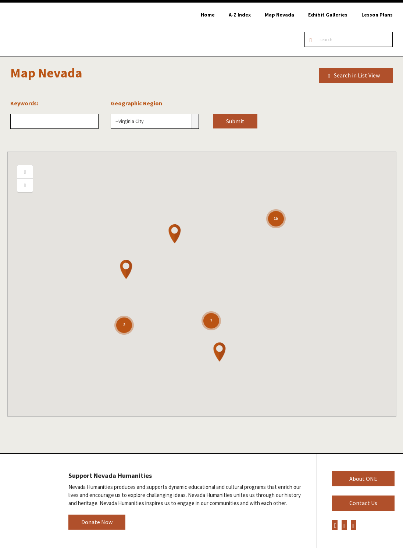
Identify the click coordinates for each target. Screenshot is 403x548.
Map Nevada (279, 14)
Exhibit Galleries (327, 14)
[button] (175, 233)
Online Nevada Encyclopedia (44, 29)
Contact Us (363, 503)
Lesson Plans (377, 14)
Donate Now (97, 522)
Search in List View (354, 75)
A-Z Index (240, 14)
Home (208, 14)
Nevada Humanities (28, 500)
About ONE (363, 478)
